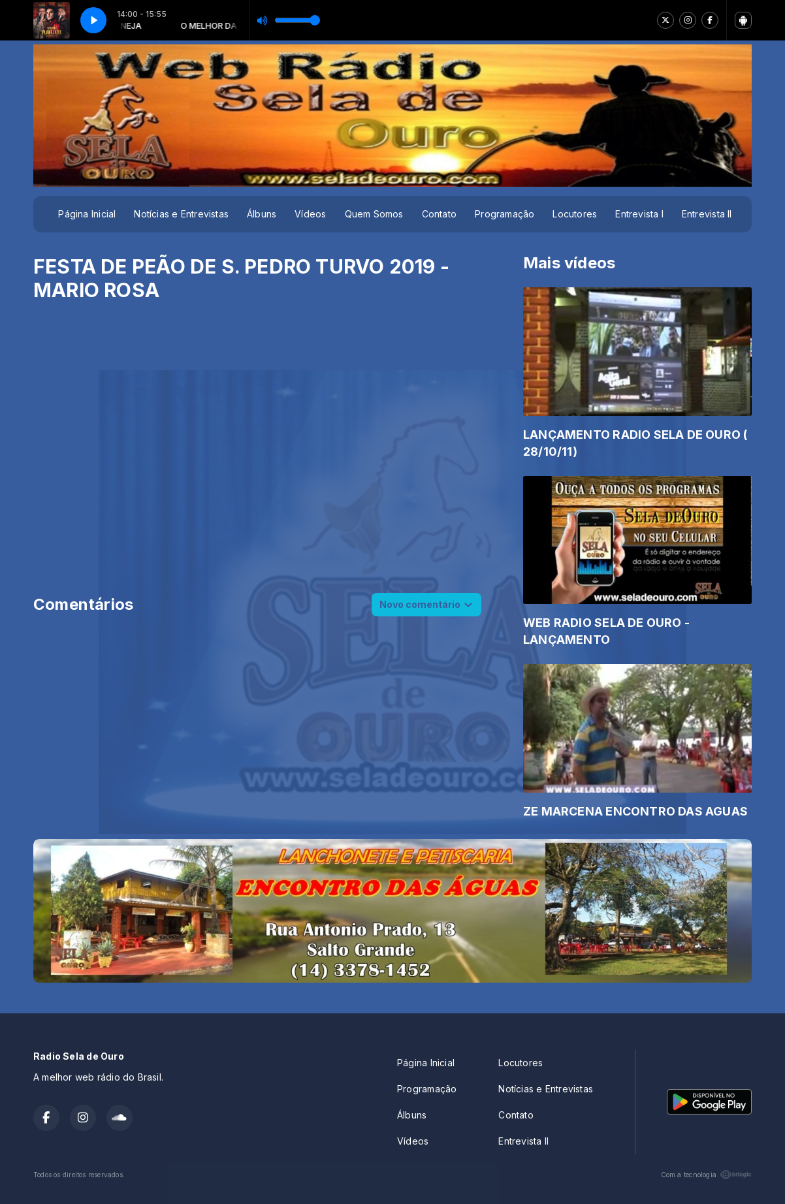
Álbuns (261, 213)
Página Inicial (87, 213)
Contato (439, 213)
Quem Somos (374, 213)
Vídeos (310, 213)
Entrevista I (639, 213)
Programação (504, 213)
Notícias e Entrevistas (181, 213)
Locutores (575, 213)
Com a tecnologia (706, 1174)
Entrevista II (707, 213)
